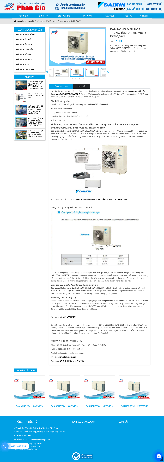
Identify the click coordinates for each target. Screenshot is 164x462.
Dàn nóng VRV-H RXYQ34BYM (99, 404)
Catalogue (109, 16)
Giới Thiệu (43, 16)
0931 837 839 (18, 446)
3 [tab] (79, 78)
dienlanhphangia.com (67, 357)
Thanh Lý (30, 21)
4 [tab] (83, 78)
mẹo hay (128, 16)
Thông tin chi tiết (61, 86)
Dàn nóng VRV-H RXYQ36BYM (64, 404)
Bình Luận (81, 86)
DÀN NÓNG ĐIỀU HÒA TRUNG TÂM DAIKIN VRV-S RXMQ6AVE (101, 199)
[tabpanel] (77, 72)
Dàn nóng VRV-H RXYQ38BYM (29, 404)
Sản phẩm (88, 16)
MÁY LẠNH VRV (69, 317)
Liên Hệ (145, 16)
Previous (47, 71)
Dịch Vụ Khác (65, 16)
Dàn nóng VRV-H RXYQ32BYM (134, 404)
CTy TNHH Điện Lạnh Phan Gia (72, 361)
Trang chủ (23, 16)
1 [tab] (72, 78)
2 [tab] (76, 78)
